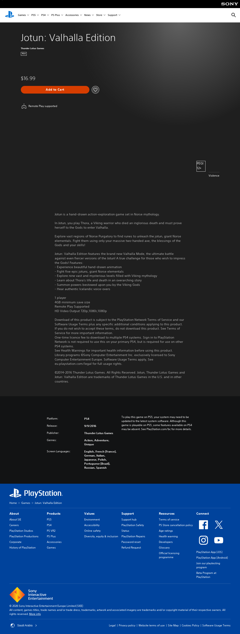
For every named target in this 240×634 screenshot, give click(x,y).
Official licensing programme (169, 555)
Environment (92, 519)
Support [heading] (127, 514)
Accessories (72, 15)
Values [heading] (89, 514)
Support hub (128, 519)
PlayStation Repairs (133, 536)
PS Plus (55, 15)
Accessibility (91, 525)
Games (22, 15)
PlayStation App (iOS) (209, 552)
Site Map (173, 625)
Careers (14, 525)
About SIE (15, 519)
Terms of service (169, 519)
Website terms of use (151, 625)
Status (125, 531)
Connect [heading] (202, 514)
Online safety (92, 531)
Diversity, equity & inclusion (101, 536)
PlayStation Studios (21, 531)
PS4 (43, 15)
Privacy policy (127, 625)
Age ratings (166, 531)
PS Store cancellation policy (176, 525)
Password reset (131, 542)
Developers (166, 542)
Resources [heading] (167, 514)
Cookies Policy (190, 625)
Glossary (164, 547)
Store (99, 15)
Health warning (168, 536)
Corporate (15, 542)
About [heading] (14, 514)
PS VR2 (51, 531)
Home (13, 503)
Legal (112, 625)
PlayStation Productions (24, 536)
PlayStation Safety (132, 525)
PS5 (33, 15)
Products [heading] (54, 514)
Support (112, 15)
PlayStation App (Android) (212, 558)
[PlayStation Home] (9, 15)
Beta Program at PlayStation (206, 575)
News (87, 15)
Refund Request (131, 547)
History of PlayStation (22, 547)
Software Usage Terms (216, 625)
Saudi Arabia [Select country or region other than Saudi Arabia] (23, 625)
